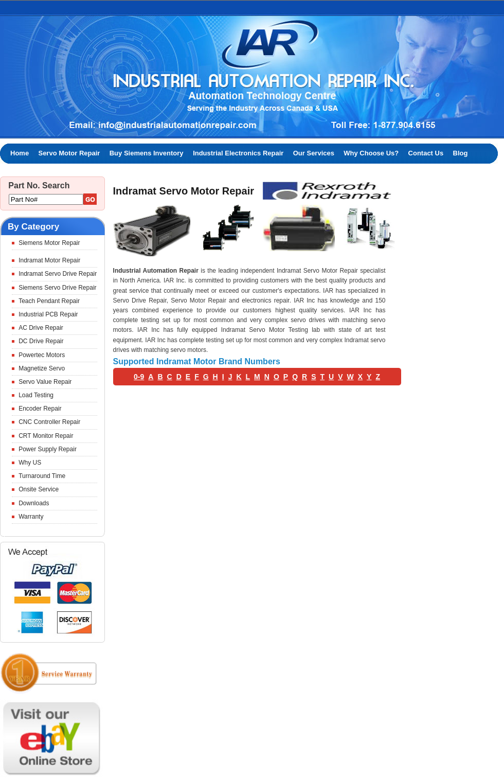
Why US (30, 462)
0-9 (139, 377)
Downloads (34, 503)
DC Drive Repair (41, 341)
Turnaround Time (42, 476)
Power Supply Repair (48, 449)
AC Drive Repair (41, 327)
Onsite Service (39, 489)
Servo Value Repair (45, 381)
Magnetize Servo (42, 368)
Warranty (31, 516)
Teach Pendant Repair (49, 301)
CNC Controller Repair (49, 422)
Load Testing (36, 395)
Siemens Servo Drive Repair (57, 287)
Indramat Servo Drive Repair (58, 273)
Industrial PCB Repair (48, 314)
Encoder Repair (40, 408)
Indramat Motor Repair (49, 260)
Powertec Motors (42, 355)
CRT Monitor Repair (46, 435)
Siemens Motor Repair (49, 242)
